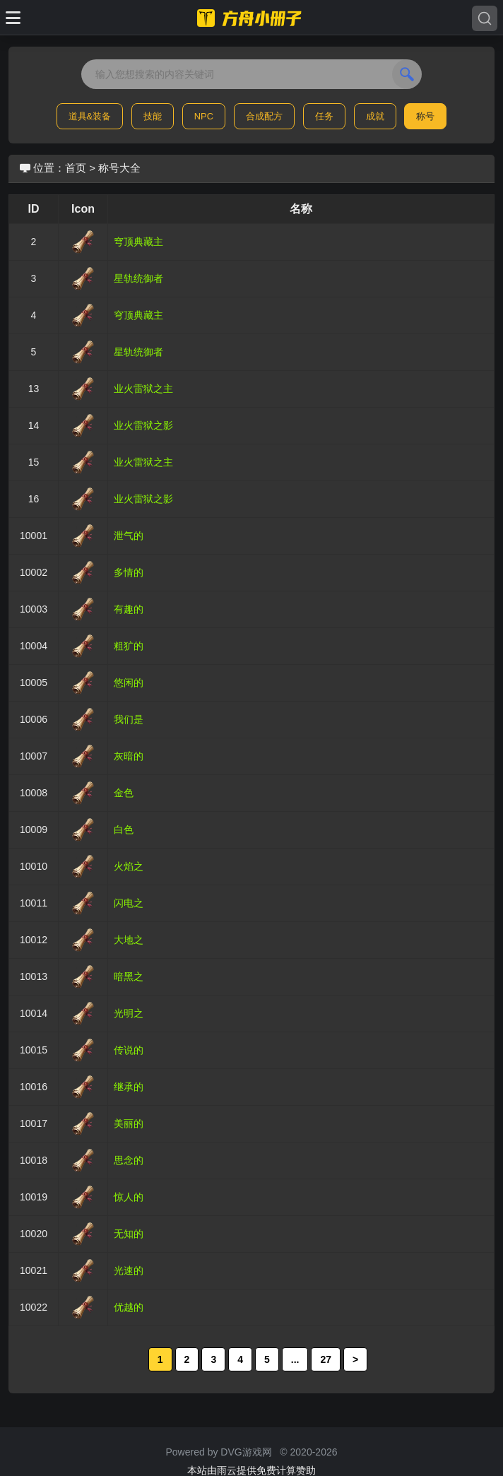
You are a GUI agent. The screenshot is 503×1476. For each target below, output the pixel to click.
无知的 (128, 1233)
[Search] (484, 18)
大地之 (128, 939)
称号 (425, 116)
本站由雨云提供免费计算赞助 (251, 1470)
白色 (124, 829)
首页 (75, 168)
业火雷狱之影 (143, 425)
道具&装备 (90, 116)
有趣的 (128, 609)
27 (325, 1359)
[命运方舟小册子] (251, 18)
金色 (124, 792)
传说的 (128, 1050)
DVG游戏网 (245, 1452)
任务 (324, 116)
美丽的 (128, 1123)
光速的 (128, 1270)
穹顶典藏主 (138, 241)
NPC (203, 116)
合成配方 (264, 116)
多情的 (128, 572)
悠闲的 (128, 682)
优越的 (128, 1307)
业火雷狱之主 (143, 388)
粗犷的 (128, 645)
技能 (152, 116)
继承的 (128, 1086)
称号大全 (119, 168)
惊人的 (128, 1197)
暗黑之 (128, 976)
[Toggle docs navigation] (13, 18)
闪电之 (128, 903)
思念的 (128, 1160)
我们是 (128, 719)
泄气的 (128, 535)
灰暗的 (128, 756)
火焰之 (128, 866)
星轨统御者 (138, 278)
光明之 (128, 1013)
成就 (375, 116)
